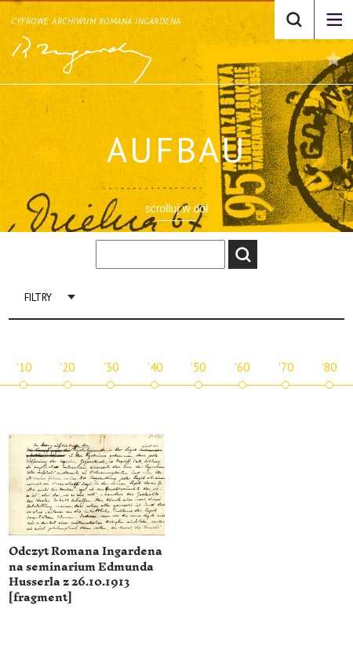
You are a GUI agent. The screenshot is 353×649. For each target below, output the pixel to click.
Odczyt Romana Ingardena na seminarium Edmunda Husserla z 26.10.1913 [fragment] (85, 574)
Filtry (38, 297)
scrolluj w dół (176, 208)
